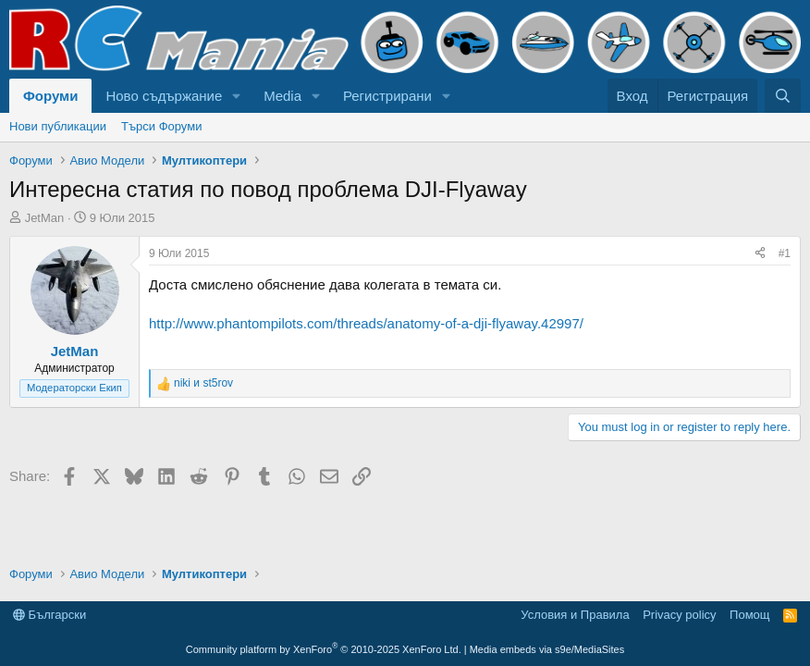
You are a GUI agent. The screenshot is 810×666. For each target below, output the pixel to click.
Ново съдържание (163, 96)
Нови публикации (57, 126)
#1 (785, 253)
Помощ (749, 615)
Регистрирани (387, 96)
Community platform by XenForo (323, 649)
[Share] (760, 254)
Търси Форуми (161, 126)
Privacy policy (679, 615)
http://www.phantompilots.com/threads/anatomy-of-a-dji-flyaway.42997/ (366, 323)
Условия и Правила (575, 615)
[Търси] (783, 96)
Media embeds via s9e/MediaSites (547, 649)
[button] (237, 96)
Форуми (50, 96)
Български (49, 615)
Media (282, 96)
